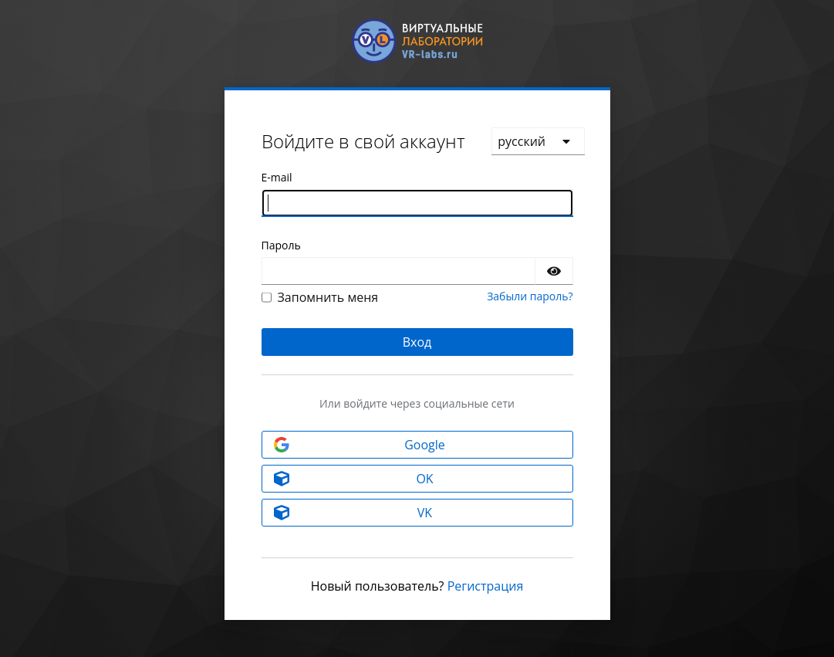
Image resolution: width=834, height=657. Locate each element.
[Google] (417, 445)
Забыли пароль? (529, 296)
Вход (417, 342)
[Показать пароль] (554, 271)
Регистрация (485, 585)
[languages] (538, 141)
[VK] (417, 513)
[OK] (417, 479)
